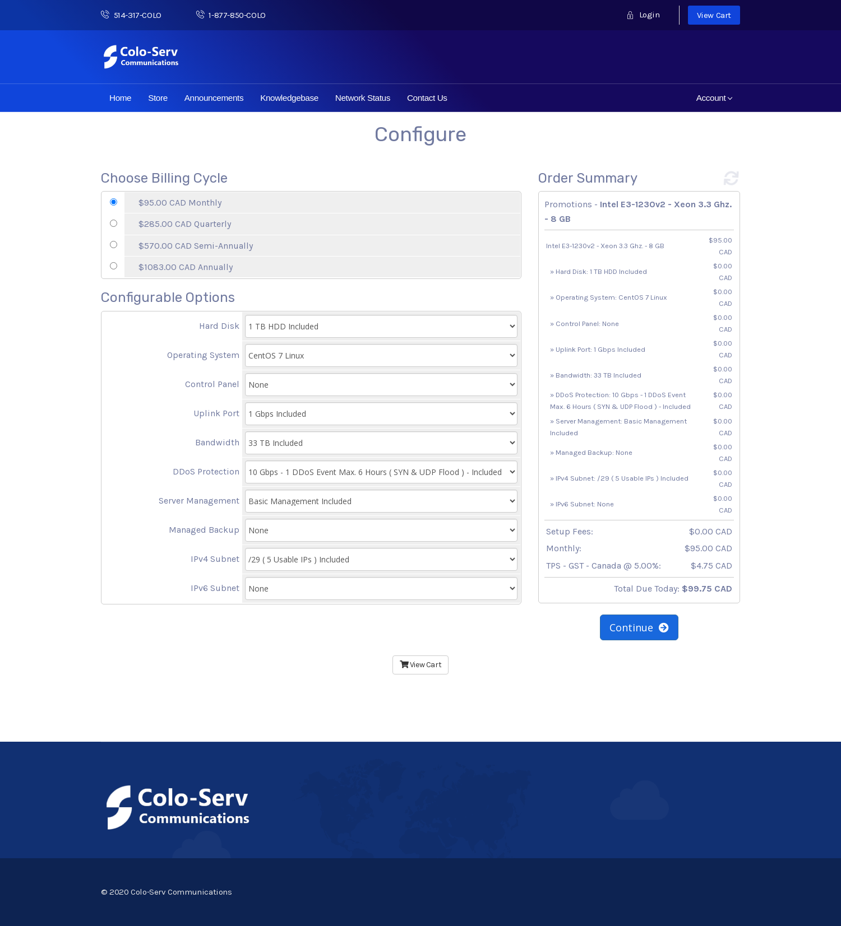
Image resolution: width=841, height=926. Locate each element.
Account (714, 98)
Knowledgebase (289, 98)
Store (158, 98)
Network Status (362, 98)
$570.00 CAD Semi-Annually (195, 245)
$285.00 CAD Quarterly (184, 223)
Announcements (213, 98)
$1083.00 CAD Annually (185, 267)
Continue (639, 627)
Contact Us (427, 98)
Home (120, 98)
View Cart (714, 15)
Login (642, 15)
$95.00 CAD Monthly (179, 202)
